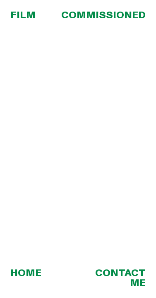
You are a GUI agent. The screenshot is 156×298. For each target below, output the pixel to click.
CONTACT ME (120, 278)
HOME (25, 273)
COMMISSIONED (103, 15)
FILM (23, 15)
